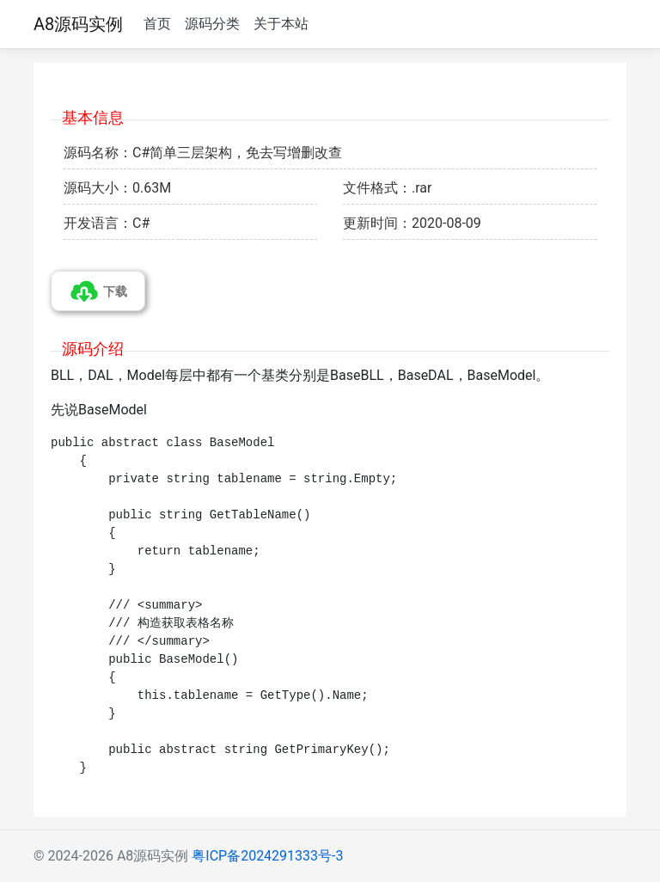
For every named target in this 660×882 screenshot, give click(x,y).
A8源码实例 (78, 24)
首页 (157, 23)
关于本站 (281, 23)
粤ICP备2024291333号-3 (267, 856)
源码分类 (212, 23)
